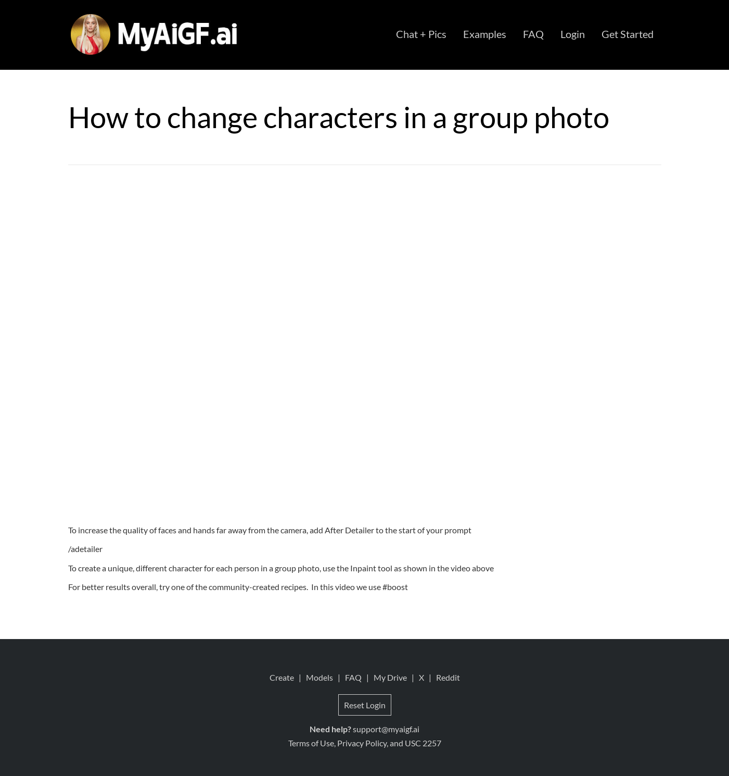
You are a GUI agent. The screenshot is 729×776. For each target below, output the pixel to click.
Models (319, 677)
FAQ (533, 34)
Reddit (448, 677)
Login (572, 34)
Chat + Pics (421, 34)
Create (282, 677)
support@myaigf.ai (386, 729)
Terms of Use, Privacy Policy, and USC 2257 (364, 743)
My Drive (390, 677)
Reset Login (365, 705)
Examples (484, 34)
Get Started (628, 34)
